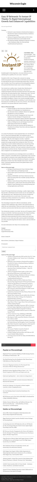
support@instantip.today (7, 231)
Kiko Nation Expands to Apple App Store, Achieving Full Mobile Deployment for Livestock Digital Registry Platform (21, 325)
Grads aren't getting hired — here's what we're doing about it (17, 376)
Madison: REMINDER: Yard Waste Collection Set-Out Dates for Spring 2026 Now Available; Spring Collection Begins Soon (21, 177)
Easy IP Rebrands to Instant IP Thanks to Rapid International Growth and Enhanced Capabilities (18, 19)
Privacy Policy (4, 478)
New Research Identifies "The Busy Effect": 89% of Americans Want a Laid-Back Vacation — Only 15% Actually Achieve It (20, 268)
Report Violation (19, 240)
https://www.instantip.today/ (22, 225)
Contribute (28, 477)
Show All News (4, 240)
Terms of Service (22, 477)
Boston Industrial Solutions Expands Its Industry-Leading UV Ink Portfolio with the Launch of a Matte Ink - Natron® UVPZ (21, 310)
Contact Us (10, 478)
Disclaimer (12, 240)
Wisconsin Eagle (18, 3)
